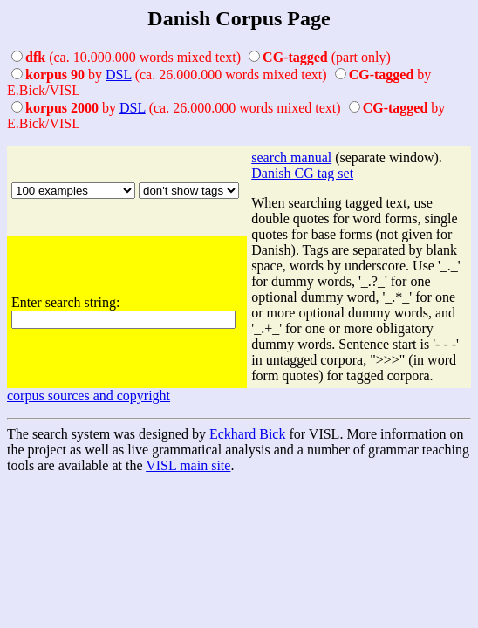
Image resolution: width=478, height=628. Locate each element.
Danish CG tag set (302, 173)
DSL (119, 74)
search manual (291, 157)
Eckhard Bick (247, 434)
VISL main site (188, 465)
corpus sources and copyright (88, 395)
